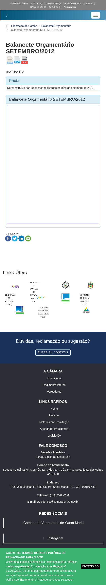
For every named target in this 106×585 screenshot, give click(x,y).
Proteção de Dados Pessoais (55, 579)
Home (54, 408)
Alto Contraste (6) (72, 3)
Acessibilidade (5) (53, 3)
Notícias (54, 415)
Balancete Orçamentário (56, 26)
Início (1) (15, 3)
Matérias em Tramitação (54, 422)
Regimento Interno (54, 385)
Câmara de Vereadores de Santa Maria (53, 523)
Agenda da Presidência (54, 428)
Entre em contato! (53, 352)
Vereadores (54, 391)
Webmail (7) (89, 3)
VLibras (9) (54, 7)
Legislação (54, 435)
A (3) (32, 3)
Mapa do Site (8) (38, 7)
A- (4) (39, 3)
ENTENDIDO (90, 566)
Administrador (70, 7)
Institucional (54, 378)
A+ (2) (25, 3)
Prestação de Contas (24, 26)
